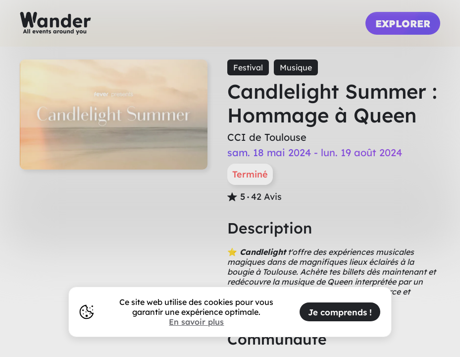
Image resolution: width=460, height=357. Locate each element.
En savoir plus (196, 322)
